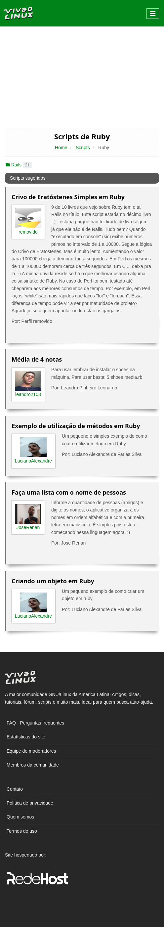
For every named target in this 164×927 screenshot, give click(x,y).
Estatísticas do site (26, 736)
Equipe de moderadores (31, 751)
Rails (19, 164)
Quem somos (20, 816)
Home (61, 147)
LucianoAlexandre (33, 461)
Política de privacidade (30, 803)
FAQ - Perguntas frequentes (35, 723)
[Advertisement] (82, 76)
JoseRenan (28, 527)
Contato (15, 789)
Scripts (83, 147)
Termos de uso (22, 831)
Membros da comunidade (33, 765)
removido (28, 232)
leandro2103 (28, 394)
